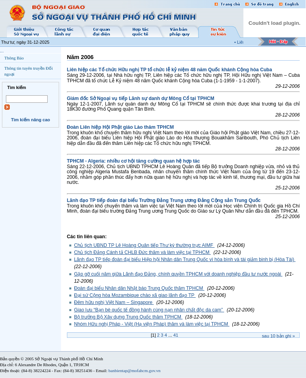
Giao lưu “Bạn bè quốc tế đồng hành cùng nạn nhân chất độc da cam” (149, 310)
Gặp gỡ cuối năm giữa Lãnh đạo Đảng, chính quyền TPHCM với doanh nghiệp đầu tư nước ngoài (178, 274)
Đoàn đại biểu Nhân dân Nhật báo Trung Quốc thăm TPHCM (139, 288)
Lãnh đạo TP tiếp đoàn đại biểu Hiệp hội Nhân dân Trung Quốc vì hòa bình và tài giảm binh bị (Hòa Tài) (185, 259)
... (2, 50)
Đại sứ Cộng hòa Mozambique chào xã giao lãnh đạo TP (135, 295)
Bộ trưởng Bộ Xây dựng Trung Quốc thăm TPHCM (128, 317)
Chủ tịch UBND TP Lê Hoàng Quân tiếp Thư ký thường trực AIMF (144, 245)
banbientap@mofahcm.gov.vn (134, 370)
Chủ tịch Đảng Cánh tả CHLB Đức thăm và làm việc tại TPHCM (142, 252)
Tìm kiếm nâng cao (30, 119)
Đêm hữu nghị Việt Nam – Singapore (114, 302)
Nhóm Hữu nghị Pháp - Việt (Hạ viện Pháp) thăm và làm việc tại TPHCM (152, 324)
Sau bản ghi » (278, 336)
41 (175, 335)
